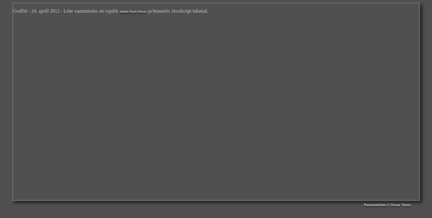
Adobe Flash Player (133, 11)
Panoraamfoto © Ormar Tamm (387, 205)
